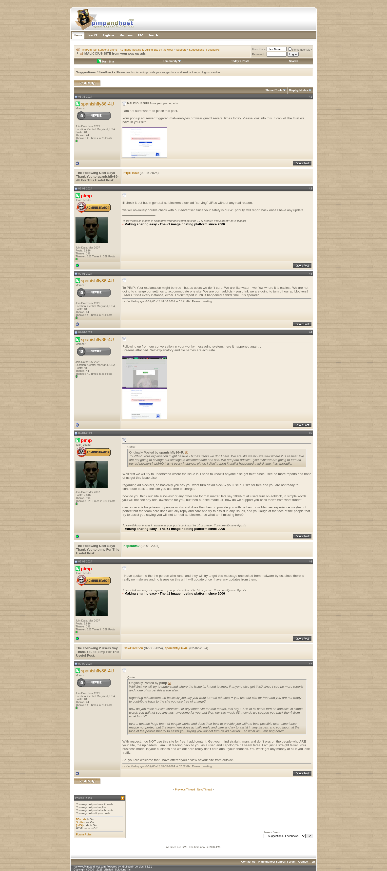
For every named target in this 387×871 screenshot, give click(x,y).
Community (171, 61)
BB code (81, 819)
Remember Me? (300, 49)
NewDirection (133, 648)
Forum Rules (84, 834)
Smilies (80, 822)
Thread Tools (274, 90)
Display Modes (298, 90)
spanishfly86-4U (97, 103)
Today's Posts (240, 61)
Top (312, 861)
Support (181, 49)
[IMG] (79, 825)
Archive (303, 861)
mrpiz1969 (131, 173)
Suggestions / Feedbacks (204, 49)
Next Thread (204, 789)
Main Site (105, 61)
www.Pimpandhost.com (91, 866)
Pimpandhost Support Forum (276, 861)
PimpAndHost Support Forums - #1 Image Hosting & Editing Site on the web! (127, 49)
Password (258, 54)
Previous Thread (185, 789)
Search (293, 61)
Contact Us (248, 861)
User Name (259, 49)
